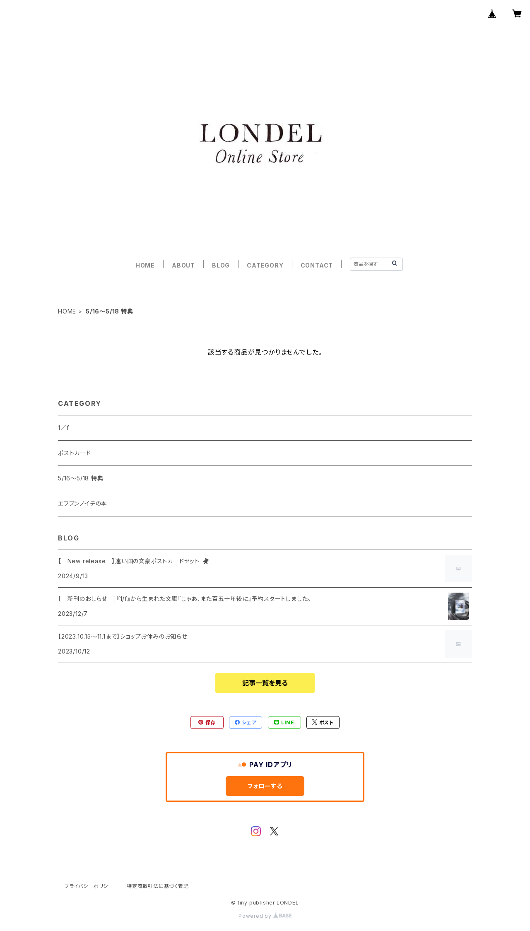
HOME (145, 265)
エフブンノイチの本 (82, 503)
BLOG (221, 265)
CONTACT (317, 265)
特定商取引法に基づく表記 (158, 886)
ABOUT (183, 265)
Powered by (265, 916)
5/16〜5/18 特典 (81, 478)
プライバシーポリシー (89, 886)
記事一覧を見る (265, 683)
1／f (63, 427)
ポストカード (74, 452)
